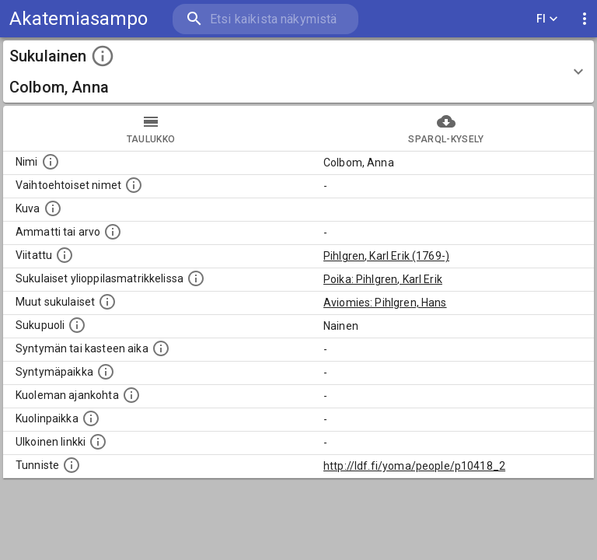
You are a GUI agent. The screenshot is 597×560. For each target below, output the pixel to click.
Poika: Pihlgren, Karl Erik (382, 279)
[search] (265, 19)
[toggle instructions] (102, 56)
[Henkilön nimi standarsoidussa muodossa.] (50, 161)
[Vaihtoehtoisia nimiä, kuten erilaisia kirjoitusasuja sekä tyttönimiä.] (133, 185)
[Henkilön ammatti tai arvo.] (112, 231)
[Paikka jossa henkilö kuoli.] (91, 418)
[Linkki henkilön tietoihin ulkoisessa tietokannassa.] (98, 441)
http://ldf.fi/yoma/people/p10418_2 (414, 466)
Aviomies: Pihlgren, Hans (385, 302)
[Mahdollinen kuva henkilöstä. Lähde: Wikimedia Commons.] (52, 208)
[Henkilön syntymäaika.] (160, 348)
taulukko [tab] (150, 128)
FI (547, 19)
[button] (298, 71)
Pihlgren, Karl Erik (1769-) (386, 256)
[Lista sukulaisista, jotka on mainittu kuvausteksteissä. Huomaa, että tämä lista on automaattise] (107, 301)
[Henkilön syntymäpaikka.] (105, 371)
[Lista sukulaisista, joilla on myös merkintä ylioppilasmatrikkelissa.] (195, 278)
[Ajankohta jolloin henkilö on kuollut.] (131, 395)
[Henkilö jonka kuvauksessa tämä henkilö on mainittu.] (64, 255)
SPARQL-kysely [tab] (446, 128)
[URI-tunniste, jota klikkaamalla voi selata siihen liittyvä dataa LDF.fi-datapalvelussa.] (71, 465)
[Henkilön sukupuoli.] (77, 325)
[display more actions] (584, 19)
